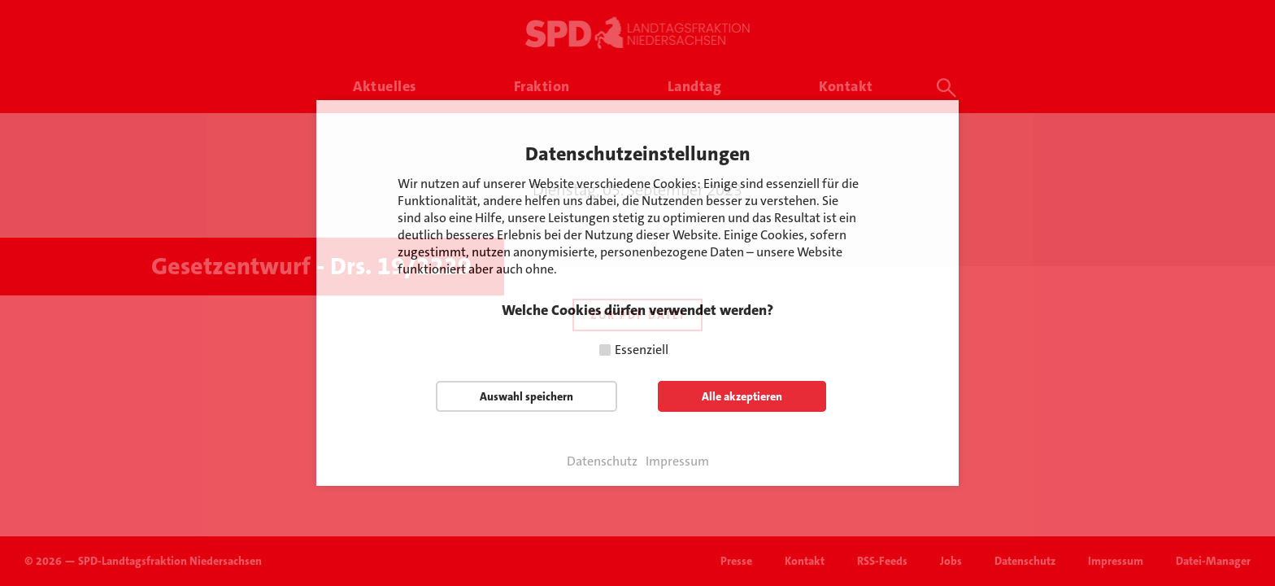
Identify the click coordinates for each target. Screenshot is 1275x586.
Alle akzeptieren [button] (742, 396)
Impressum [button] (677, 461)
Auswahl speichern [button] (526, 396)
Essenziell (641, 349)
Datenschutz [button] (602, 461)
